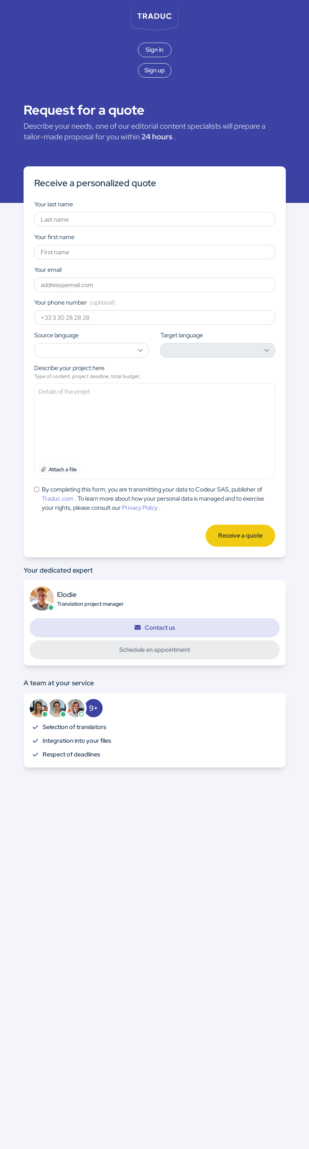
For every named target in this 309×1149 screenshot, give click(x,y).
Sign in (154, 50)
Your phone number (74, 302)
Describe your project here (69, 368)
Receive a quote (240, 535)
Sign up (154, 70)
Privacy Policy (140, 508)
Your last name (53, 204)
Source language (56, 335)
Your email (48, 270)
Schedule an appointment (154, 650)
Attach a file (59, 469)
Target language (181, 335)
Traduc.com (58, 499)
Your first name (54, 237)
